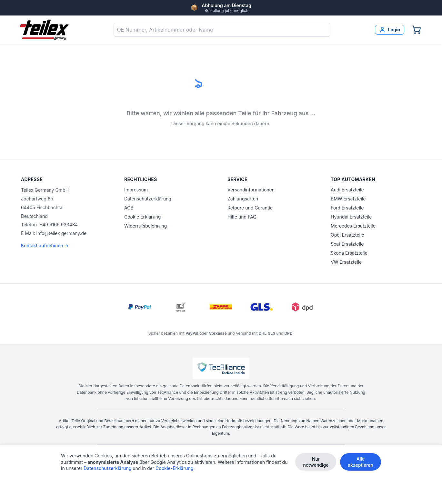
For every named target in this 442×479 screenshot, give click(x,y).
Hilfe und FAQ (241, 216)
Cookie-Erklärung (175, 468)
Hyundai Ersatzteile (351, 216)
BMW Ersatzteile (348, 198)
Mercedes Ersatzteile (353, 226)
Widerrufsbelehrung (145, 226)
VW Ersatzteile (346, 262)
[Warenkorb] (416, 30)
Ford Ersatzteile (347, 207)
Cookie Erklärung (142, 216)
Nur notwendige (315, 462)
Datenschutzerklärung (147, 198)
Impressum (136, 189)
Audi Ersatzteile (347, 189)
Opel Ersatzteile (347, 235)
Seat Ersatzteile (347, 244)
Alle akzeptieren (360, 462)
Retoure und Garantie (250, 207)
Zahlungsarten (242, 198)
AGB (129, 207)
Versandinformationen (251, 189)
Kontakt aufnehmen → (45, 245)
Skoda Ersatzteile (349, 253)
